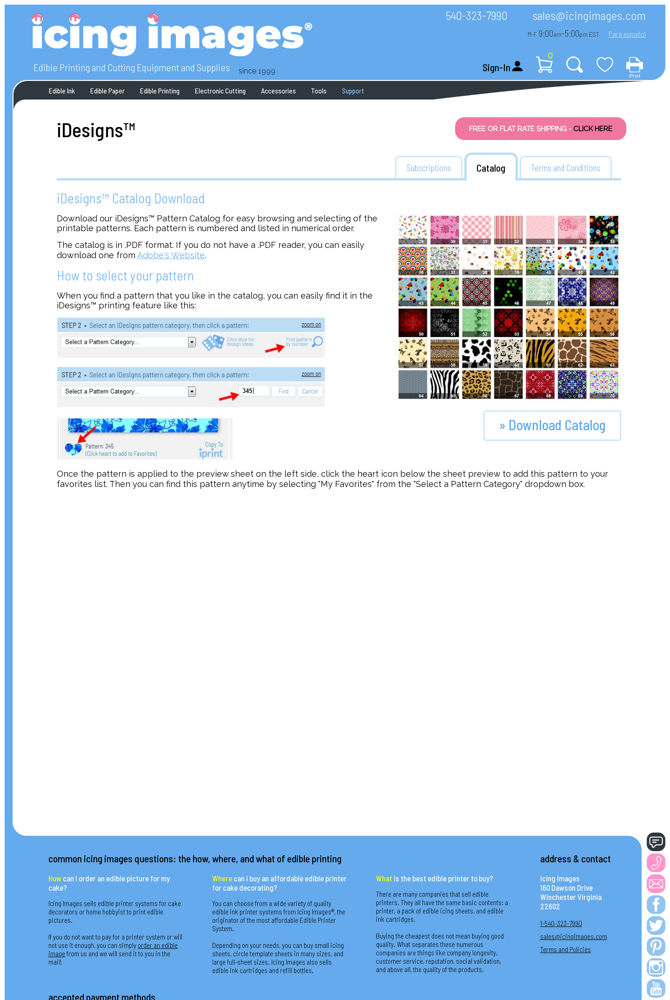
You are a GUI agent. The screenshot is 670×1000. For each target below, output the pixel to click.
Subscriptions (429, 167)
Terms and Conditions (565, 167)
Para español (627, 33)
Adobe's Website (171, 255)
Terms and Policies (565, 949)
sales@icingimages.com (589, 15)
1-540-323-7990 (561, 923)
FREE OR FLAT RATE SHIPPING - (540, 129)
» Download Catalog (552, 424)
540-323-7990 (477, 15)
